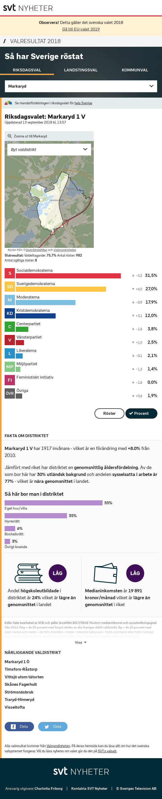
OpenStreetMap (36, 250)
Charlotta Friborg (49, 788)
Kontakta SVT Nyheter (89, 788)
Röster (109, 413)
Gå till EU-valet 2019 (81, 29)
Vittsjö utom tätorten (24, 676)
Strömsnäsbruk (19, 692)
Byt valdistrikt (23, 149)
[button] (19, 726)
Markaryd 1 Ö (17, 661)
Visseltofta (15, 707)
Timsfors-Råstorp (21, 669)
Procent (141, 413)
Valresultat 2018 (32, 41)
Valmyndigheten (65, 250)
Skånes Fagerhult (21, 684)
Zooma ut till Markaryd (27, 136)
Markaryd (17, 86)
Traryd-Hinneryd (19, 699)
